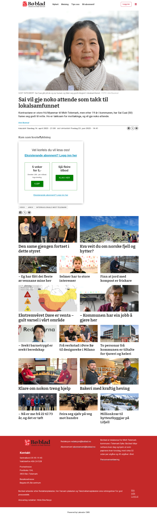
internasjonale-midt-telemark (51, 207)
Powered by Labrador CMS (78, 512)
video (22, 207)
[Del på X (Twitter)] (132, 128)
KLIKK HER (64, 178)
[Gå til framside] (34, 4)
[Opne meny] (135, 4)
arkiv (30, 207)
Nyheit (55, 4)
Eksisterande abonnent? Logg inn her (51, 155)
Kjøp (37, 184)
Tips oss (75, 4)
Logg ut (134, 496)
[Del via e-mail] (136, 128)
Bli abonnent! (88, 4)
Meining (65, 4)
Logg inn (126, 4)
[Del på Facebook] (129, 128)
